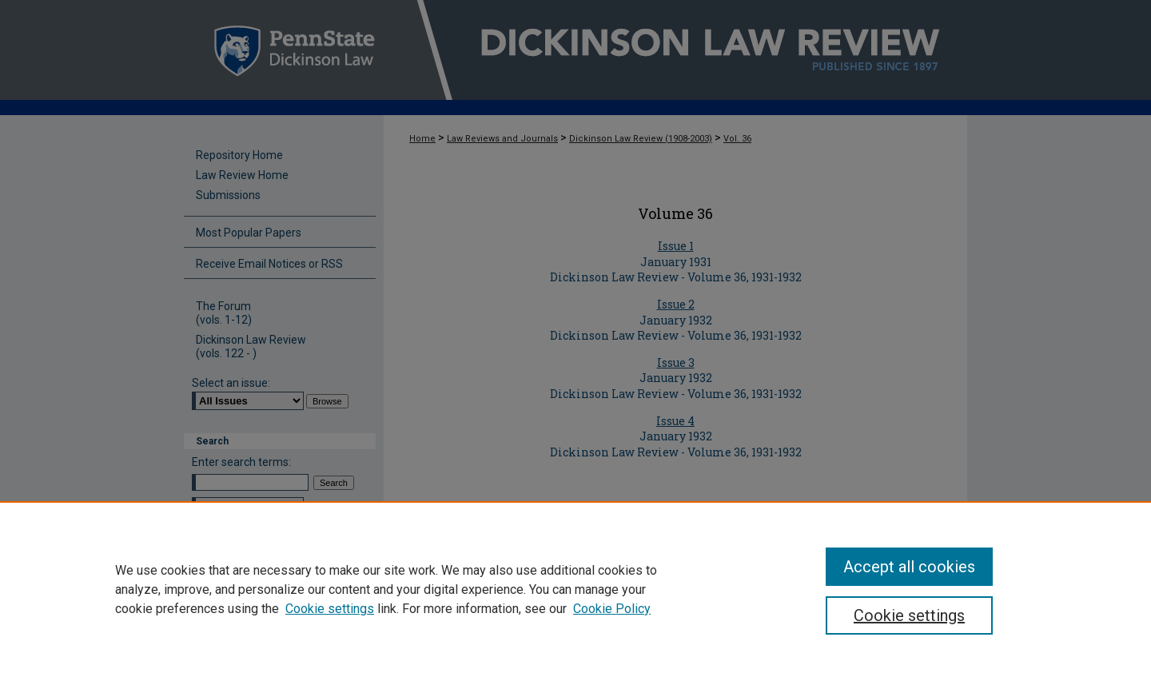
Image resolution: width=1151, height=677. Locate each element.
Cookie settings (329, 608)
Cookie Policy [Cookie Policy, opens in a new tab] (612, 608)
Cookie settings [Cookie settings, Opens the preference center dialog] (909, 615)
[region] (575, 589)
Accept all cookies (909, 566)
